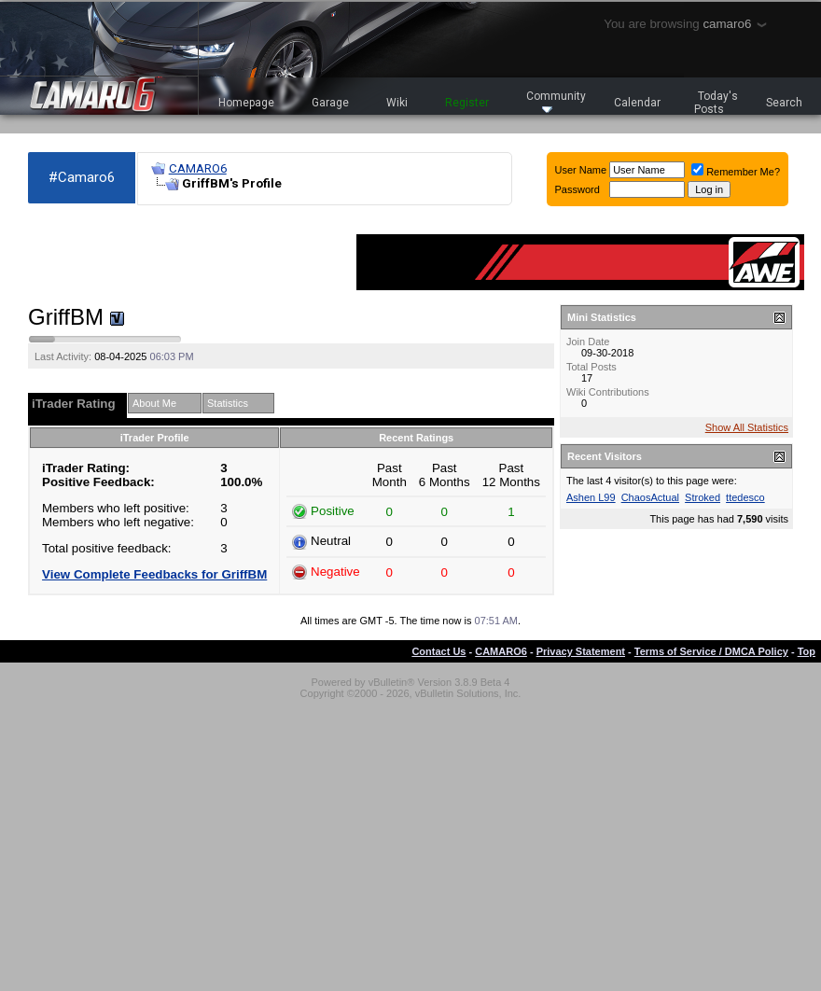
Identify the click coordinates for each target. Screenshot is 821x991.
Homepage (246, 102)
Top (806, 651)
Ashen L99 (591, 497)
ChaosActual (650, 497)
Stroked (702, 497)
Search (784, 102)
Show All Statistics (746, 427)
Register (467, 102)
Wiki (397, 102)
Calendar (637, 102)
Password (577, 189)
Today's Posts (716, 103)
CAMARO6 (198, 168)
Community (556, 101)
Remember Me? (735, 171)
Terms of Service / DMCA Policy (711, 651)
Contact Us (438, 651)
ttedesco (745, 497)
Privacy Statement (580, 651)
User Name (581, 169)
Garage (330, 102)
